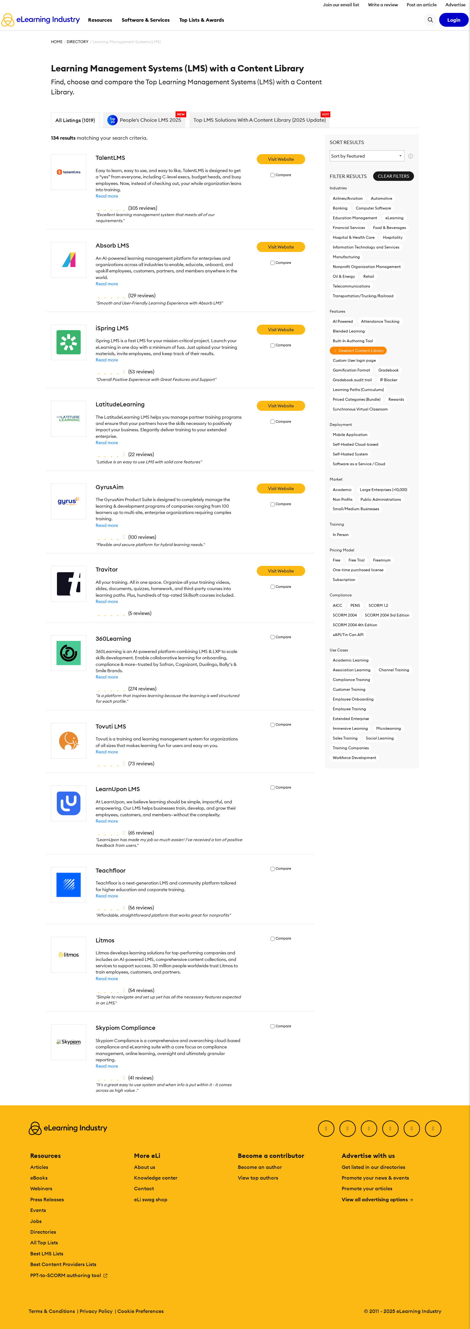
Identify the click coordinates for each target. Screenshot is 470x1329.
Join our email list (341, 5)
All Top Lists (44, 1242)
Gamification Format (351, 370)
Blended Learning (349, 331)
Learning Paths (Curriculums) (358, 389)
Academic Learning (351, 660)
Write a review (383, 5)
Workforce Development (354, 757)
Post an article (422, 5)
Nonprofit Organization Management (367, 266)
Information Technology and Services (366, 247)
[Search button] (430, 20)
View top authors (258, 1178)
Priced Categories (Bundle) (356, 399)
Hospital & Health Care (354, 237)
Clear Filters (393, 176)
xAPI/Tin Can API (348, 634)
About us (144, 1167)
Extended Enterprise (351, 718)
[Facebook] (326, 1128)
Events (38, 1210)
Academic (342, 489)
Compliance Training (351, 679)
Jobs (36, 1221)
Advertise (455, 5)
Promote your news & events (375, 1178)
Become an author (260, 1167)
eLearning (394, 217)
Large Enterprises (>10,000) (383, 489)
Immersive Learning (350, 728)
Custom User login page (354, 360)
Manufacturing (346, 256)
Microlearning (388, 728)
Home (57, 41)
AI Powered (343, 321)
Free (336, 560)
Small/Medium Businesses (356, 508)
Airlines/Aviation (348, 198)
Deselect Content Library (358, 350)
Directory (77, 41)
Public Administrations (381, 499)
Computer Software (373, 208)
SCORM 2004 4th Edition (355, 625)
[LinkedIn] (369, 1128)
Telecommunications (351, 286)
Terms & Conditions (52, 1311)
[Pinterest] (412, 1128)
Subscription (344, 579)
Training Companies (351, 747)
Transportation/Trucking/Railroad (363, 295)
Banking (340, 208)
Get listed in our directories (373, 1167)
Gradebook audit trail (352, 379)
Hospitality (393, 237)
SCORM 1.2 (378, 605)
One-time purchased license (358, 569)
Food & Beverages (389, 227)
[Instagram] (433, 1128)
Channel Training (394, 669)
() (126, 208)
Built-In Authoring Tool (353, 340)
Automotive (381, 198)
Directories (43, 1232)
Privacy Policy (96, 1311)
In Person (341, 534)
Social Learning (380, 738)
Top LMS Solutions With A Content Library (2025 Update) (259, 120)
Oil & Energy (344, 276)
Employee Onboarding (353, 699)
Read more (107, 196)
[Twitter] (347, 1128)
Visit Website (281, 159)
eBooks (39, 1178)
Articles (39, 1167)
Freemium (382, 560)
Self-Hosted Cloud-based (355, 444)
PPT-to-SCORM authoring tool (69, 1275)
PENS (355, 605)
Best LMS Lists (46, 1253)
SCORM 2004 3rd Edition (387, 615)
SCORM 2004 (345, 615)
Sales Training (345, 738)
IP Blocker (388, 379)
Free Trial (357, 560)
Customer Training (349, 689)
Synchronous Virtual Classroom (360, 409)
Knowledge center (155, 1178)
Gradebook (388, 370)
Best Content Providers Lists (63, 1264)
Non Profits (342, 499)
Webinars (41, 1188)
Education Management (355, 217)
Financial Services (349, 227)
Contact (144, 1188)
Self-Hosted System (350, 454)
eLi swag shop (150, 1199)
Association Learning (352, 669)
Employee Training (349, 708)
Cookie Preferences (140, 1311)
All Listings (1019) (75, 120)
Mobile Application (350, 434)
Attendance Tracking (380, 321)
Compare (283, 175)
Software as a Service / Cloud (359, 463)
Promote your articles (367, 1188)
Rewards (396, 399)
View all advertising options (378, 1199)
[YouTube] (390, 1128)
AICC (337, 605)
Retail (368, 276)
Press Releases (47, 1199)
